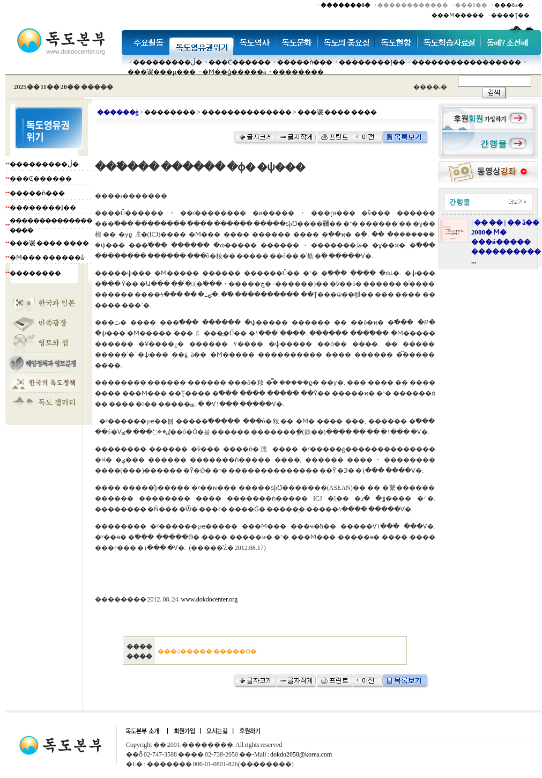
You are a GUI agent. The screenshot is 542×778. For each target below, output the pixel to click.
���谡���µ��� (162, 72)
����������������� (466, 62)
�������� (298, 72)
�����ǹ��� (304, 62)
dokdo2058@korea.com (301, 754)
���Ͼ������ (240, 62)
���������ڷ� (167, 62)
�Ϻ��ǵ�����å (234, 72)
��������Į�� (372, 62)
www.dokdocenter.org (209, 599)
